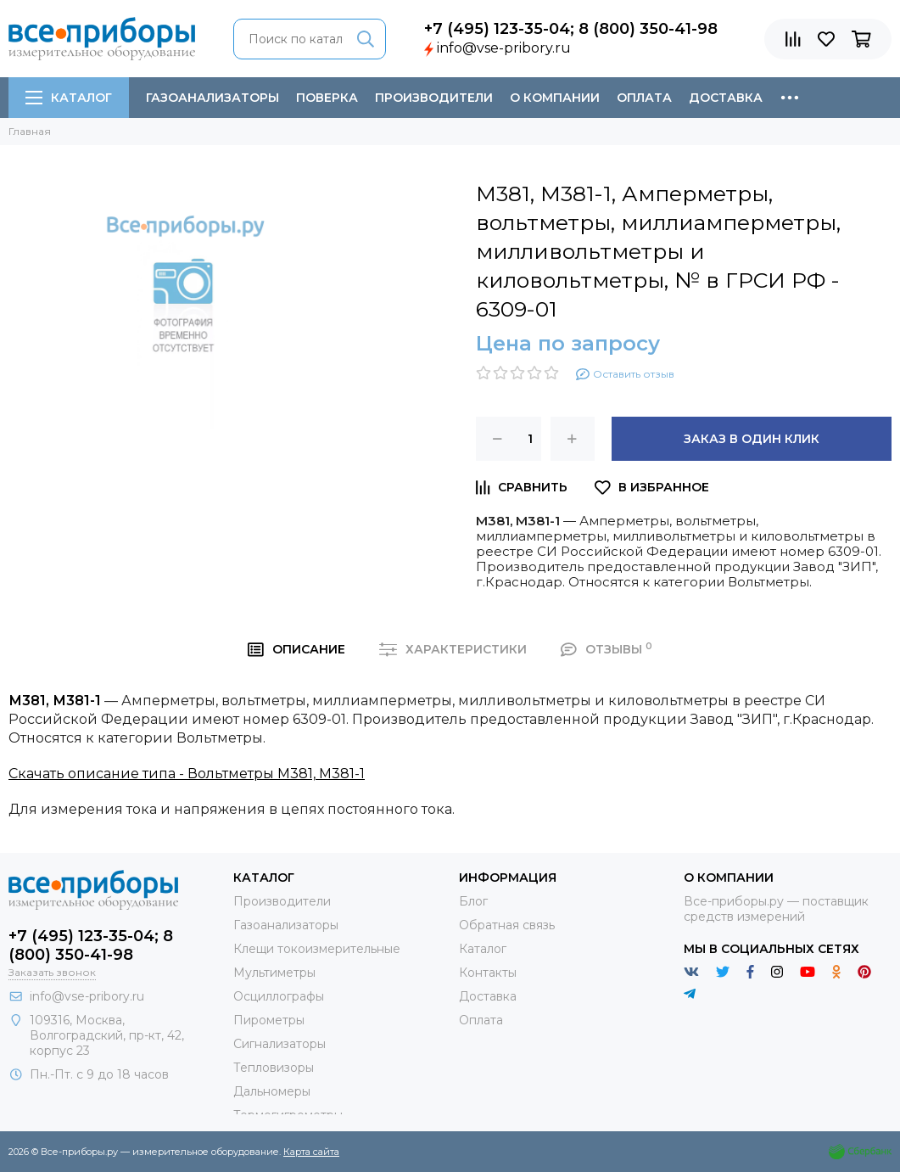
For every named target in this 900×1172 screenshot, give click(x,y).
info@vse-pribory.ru (504, 48)
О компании (555, 97)
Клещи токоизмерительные (316, 948)
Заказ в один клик (751, 438)
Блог (473, 901)
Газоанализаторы (212, 97)
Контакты (488, 972)
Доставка (726, 97)
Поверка (327, 97)
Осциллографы (278, 996)
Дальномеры (271, 1091)
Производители (434, 97)
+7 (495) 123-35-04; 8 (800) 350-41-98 (571, 29)
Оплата (644, 97)
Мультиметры (274, 972)
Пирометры (269, 1020)
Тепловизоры (273, 1067)
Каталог (68, 97)
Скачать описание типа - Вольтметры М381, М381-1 (186, 773)
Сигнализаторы (279, 1043)
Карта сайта (311, 1152)
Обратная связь (507, 925)
